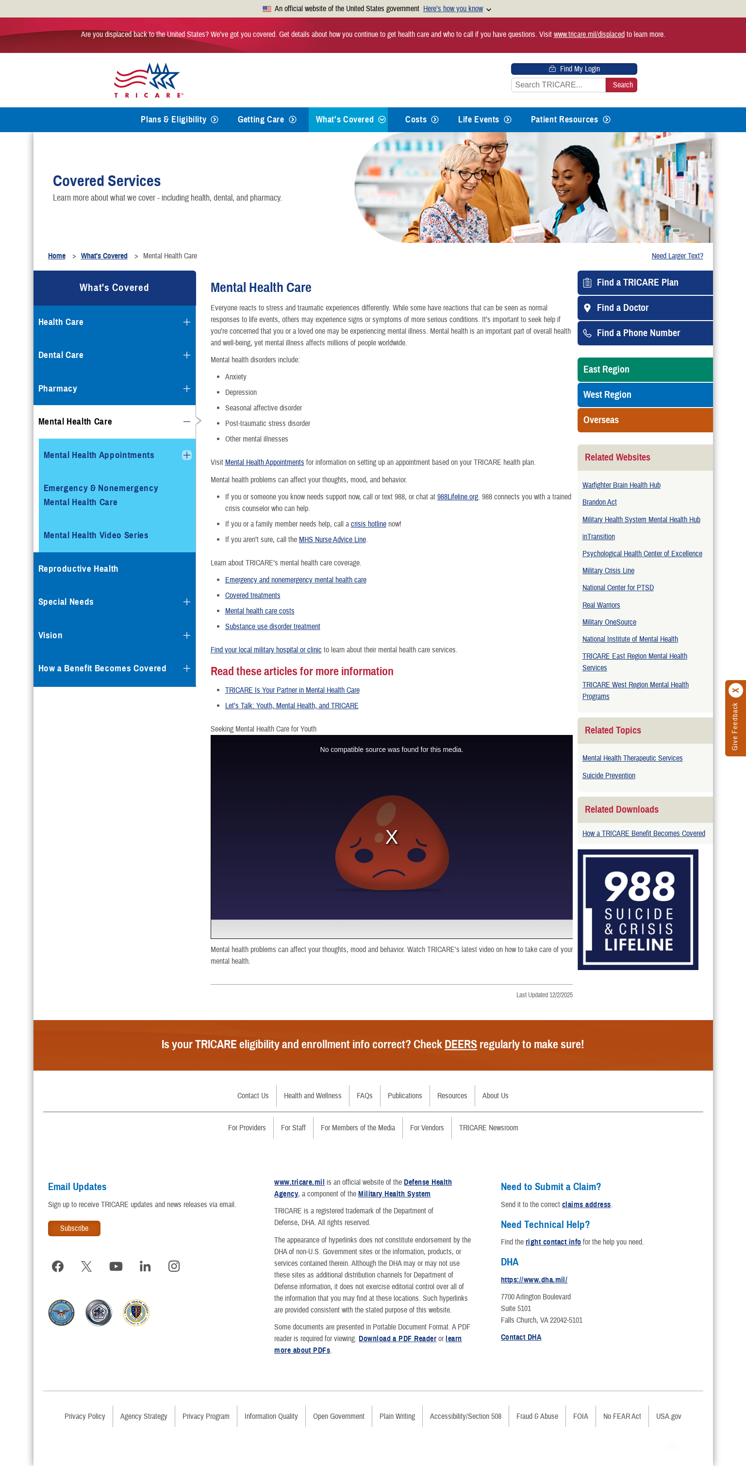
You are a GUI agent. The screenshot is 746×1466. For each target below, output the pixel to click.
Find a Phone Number (638, 333)
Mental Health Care (75, 421)
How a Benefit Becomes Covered (102, 668)
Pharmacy (58, 388)
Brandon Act (599, 502)
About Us (495, 1096)
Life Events (478, 119)
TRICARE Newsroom (488, 1128)
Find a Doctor (622, 308)
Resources (452, 1096)
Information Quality (271, 1416)
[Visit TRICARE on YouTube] (116, 1266)
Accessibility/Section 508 (465, 1416)
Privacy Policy (85, 1416)
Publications (405, 1096)
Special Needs (66, 601)
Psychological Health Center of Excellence (642, 554)
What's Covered (345, 119)
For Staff (293, 1128)
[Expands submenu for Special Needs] (187, 602)
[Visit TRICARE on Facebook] (57, 1266)
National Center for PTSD (618, 588)
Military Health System (394, 1194)
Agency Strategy (143, 1416)
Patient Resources (564, 119)
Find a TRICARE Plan (638, 283)
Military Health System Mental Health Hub (641, 520)
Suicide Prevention (608, 776)
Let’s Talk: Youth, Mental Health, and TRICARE (292, 706)
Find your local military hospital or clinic (266, 650)
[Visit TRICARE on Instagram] (174, 1266)
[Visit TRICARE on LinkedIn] (145, 1266)
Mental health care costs (260, 611)
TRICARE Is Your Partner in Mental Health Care (292, 690)
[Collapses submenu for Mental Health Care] (187, 421)
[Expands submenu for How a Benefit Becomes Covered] (187, 668)
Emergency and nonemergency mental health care (295, 580)
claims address (586, 1205)
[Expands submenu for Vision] (187, 635)
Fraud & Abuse (537, 1416)
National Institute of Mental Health (630, 639)
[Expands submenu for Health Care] (187, 322)
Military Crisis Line (608, 571)
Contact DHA (521, 1337)
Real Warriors (601, 605)
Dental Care (61, 354)
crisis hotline (368, 524)
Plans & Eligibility (173, 119)
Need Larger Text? (677, 256)
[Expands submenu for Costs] (435, 119)
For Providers (247, 1128)
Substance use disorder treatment (272, 626)
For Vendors (427, 1128)
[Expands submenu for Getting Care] (292, 119)
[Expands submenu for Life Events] (508, 119)
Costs (416, 119)
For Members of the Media (358, 1128)
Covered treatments (253, 595)
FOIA (580, 1416)
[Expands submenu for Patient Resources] (607, 119)
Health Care (61, 321)
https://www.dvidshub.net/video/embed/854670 (392, 837)
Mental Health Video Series (96, 535)
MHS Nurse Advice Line (332, 540)
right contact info (553, 1242)
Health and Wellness (313, 1096)
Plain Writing (397, 1416)
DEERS (461, 1044)
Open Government (339, 1416)
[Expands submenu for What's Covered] (382, 119)
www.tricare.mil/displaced (589, 34)
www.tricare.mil (299, 1182)
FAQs (365, 1096)
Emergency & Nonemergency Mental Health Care (101, 495)
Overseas (601, 420)
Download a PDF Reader (397, 1339)
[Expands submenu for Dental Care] (187, 355)
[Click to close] (736, 690)
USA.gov (668, 1416)
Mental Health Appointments (264, 462)
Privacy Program (206, 1416)
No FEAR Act (622, 1416)
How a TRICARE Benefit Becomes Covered (643, 833)
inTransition (598, 537)
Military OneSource (609, 622)
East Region (606, 370)
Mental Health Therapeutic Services (632, 758)
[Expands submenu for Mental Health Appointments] (187, 455)
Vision (50, 635)
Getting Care (261, 119)
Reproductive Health (78, 568)
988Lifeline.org (457, 497)
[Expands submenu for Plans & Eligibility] (214, 119)
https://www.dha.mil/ (534, 1280)
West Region (607, 395)
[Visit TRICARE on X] (87, 1266)
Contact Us (253, 1096)
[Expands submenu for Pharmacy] (187, 388)
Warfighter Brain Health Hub (621, 485)
